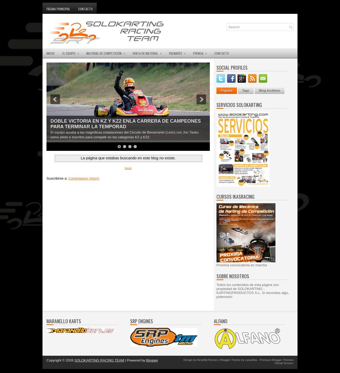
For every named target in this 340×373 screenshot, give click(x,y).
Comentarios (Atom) (83, 178)
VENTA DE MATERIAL (149, 52)
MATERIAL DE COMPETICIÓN (107, 52)
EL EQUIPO (72, 52)
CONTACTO (221, 53)
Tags (245, 91)
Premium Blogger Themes (277, 360)
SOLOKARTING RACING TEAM (99, 360)
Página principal (58, 9)
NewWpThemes (207, 360)
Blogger (152, 360)
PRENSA (201, 52)
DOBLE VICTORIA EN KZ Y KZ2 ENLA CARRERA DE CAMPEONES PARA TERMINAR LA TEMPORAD (125, 123)
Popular (227, 91)
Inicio (128, 168)
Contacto (85, 9)
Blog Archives (269, 91)
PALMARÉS (179, 52)
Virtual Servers (284, 363)
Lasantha (251, 360)
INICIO (50, 53)
